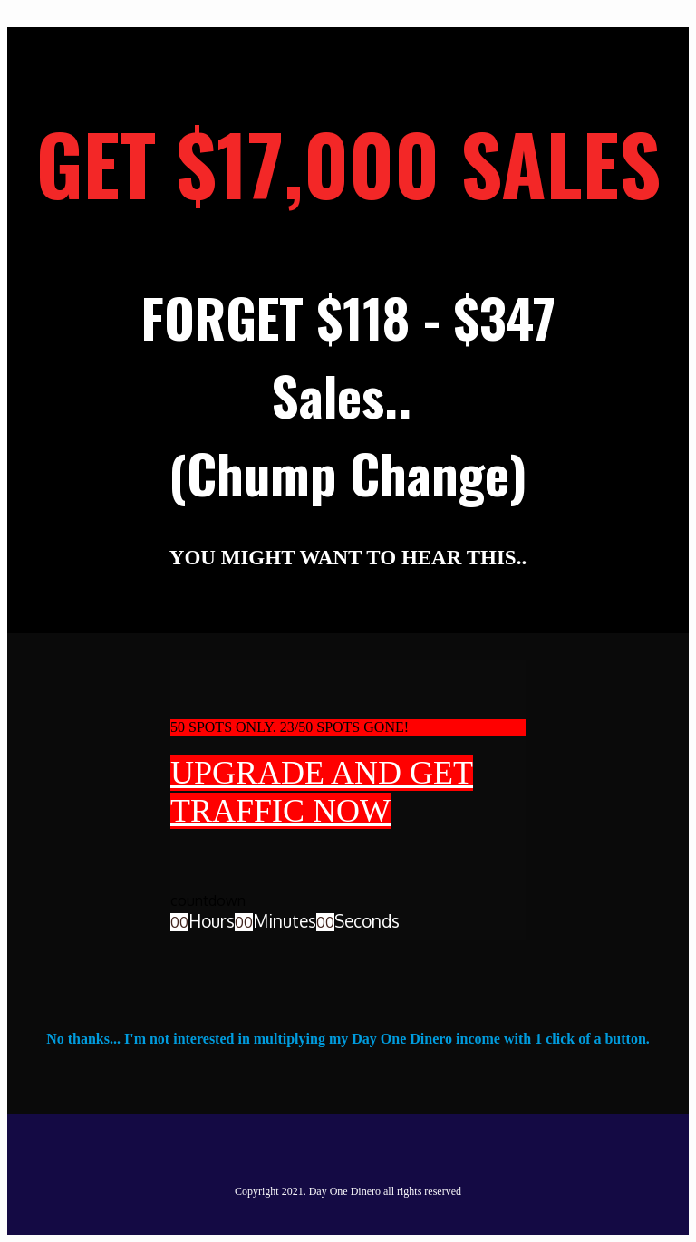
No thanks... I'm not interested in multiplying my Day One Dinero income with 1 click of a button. (348, 1038)
